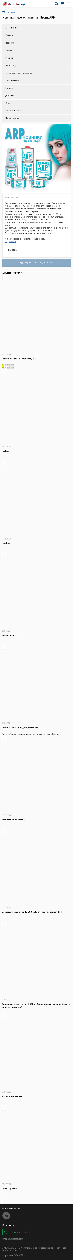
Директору (10, 65)
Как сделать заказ (13, 111)
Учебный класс (12, 80)
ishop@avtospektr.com (12, 1239)
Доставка (9, 95)
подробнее (10, 241)
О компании (11, 28)
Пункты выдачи (12, 118)
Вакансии (9, 58)
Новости (9, 43)
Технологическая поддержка (18, 73)
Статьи (8, 50)
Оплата (8, 103)
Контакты (9, 88)
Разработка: (12, 1255)
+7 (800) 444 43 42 (18, 1232)
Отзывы (9, 35)
